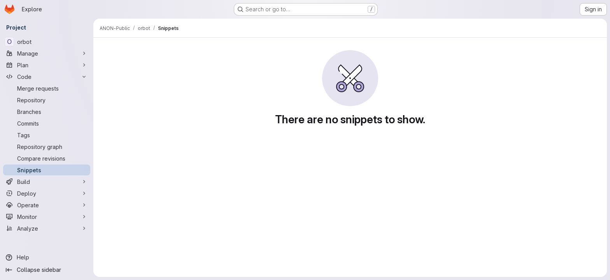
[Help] (46, 257)
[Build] (46, 181)
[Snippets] (46, 169)
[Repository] (46, 99)
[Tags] (46, 135)
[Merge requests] (46, 88)
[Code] (46, 76)
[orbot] (46, 41)
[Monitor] (46, 216)
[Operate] (46, 205)
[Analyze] (46, 228)
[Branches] (46, 111)
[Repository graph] (46, 146)
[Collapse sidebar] (46, 269)
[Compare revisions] (46, 158)
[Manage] (46, 53)
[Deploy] (46, 193)
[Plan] (46, 65)
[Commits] (46, 123)
